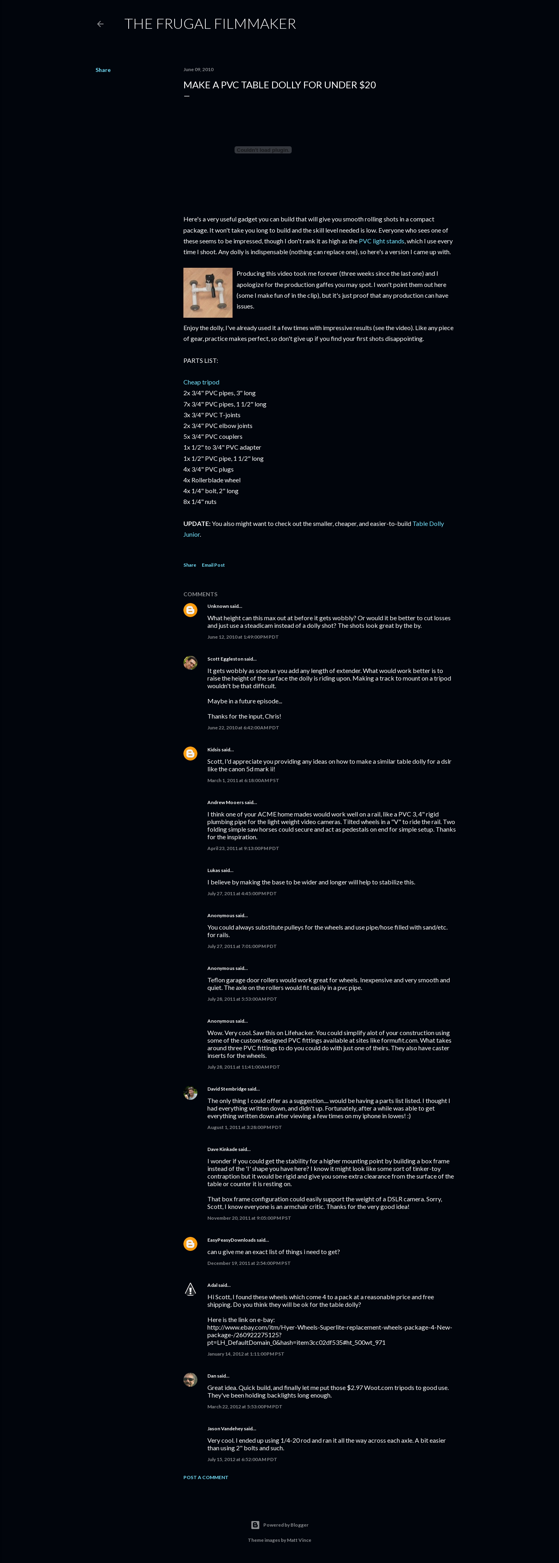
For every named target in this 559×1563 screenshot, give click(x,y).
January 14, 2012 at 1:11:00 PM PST (245, 1354)
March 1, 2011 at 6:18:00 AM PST (243, 780)
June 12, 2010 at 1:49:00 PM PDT (243, 637)
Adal (212, 1285)
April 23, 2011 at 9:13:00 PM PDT (243, 848)
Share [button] (103, 69)
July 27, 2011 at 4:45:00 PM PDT (242, 893)
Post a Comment (206, 1477)
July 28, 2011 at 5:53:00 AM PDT (242, 999)
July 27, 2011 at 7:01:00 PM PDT (242, 946)
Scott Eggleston (225, 659)
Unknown (218, 606)
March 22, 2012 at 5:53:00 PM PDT (244, 1407)
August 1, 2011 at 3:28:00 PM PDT (244, 1127)
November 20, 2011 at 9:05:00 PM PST (249, 1218)
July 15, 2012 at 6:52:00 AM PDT (242, 1459)
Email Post (213, 565)
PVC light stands (381, 241)
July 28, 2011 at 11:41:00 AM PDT (243, 1067)
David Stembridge (227, 1089)
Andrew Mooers (225, 802)
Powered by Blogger (279, 1525)
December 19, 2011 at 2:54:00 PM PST (249, 1263)
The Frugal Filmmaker (210, 23)
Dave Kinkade (222, 1149)
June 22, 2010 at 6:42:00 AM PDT (243, 728)
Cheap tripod (201, 382)
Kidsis (214, 750)
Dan (211, 1376)
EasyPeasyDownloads (231, 1240)
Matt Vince (299, 1540)
